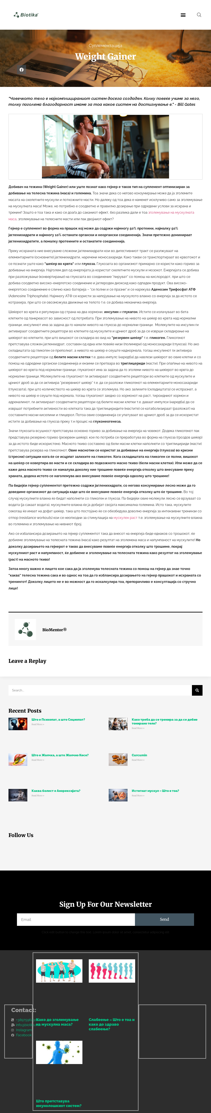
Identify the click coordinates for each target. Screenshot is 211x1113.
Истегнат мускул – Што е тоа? (155, 791)
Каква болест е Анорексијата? (56, 791)
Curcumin (139, 755)
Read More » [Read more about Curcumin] (138, 760)
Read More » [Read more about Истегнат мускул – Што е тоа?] (138, 795)
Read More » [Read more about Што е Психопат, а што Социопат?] (38, 724)
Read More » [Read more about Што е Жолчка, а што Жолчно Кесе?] (38, 760)
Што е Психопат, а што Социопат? (58, 720)
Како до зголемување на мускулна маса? (57, 1022)
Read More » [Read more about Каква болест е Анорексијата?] (38, 795)
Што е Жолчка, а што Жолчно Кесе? (60, 755)
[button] (183, 15)
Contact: (23, 1010)
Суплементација (105, 45)
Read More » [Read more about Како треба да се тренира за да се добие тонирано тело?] (138, 728)
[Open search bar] (199, 15)
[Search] (197, 690)
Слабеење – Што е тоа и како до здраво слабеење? (112, 1024)
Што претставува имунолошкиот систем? (59, 1103)
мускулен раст (125, 518)
